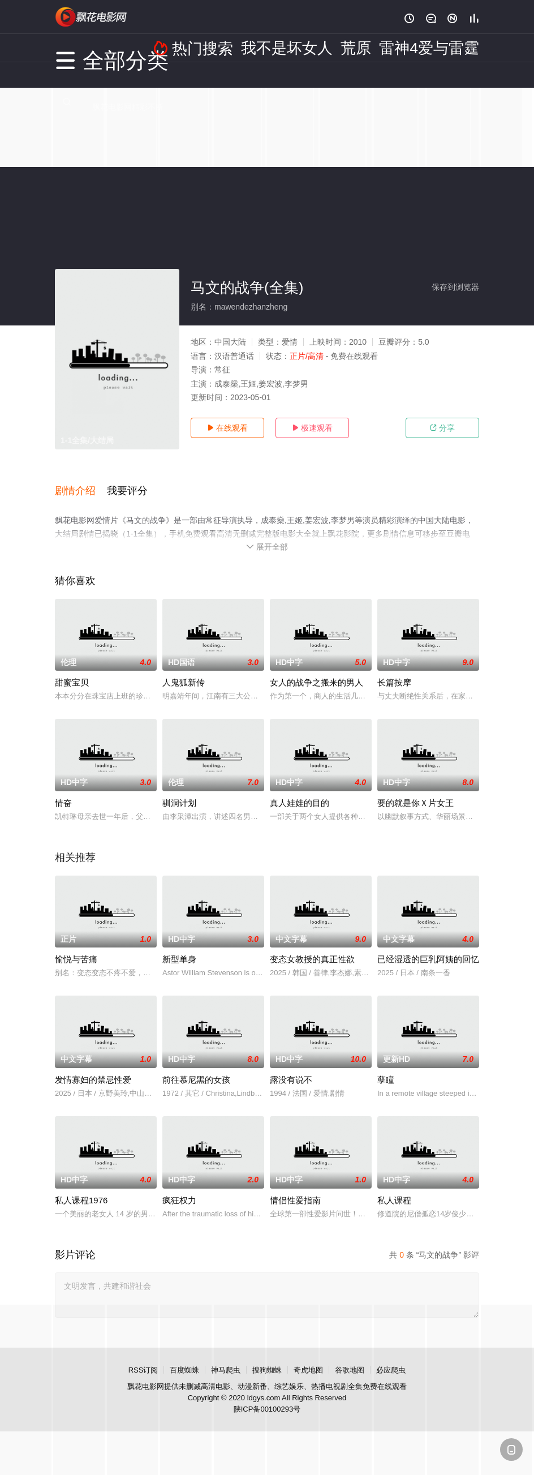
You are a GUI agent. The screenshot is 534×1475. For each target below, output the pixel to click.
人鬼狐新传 (183, 669)
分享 (442, 427)
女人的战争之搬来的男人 (316, 669)
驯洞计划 (179, 790)
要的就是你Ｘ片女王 (415, 790)
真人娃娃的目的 (299, 790)
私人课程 (394, 1187)
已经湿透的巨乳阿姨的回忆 (428, 946)
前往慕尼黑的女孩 (196, 1066)
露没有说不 (291, 1066)
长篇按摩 (394, 669)
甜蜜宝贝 (72, 669)
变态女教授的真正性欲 (312, 946)
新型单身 (179, 946)
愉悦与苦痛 (76, 946)
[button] (81, 483)
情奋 (63, 790)
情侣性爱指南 (295, 1187)
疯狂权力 (179, 1187)
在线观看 (227, 427)
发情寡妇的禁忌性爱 (93, 1066)
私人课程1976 (81, 1187)
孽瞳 (385, 1066)
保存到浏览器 (455, 286)
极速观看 (312, 427)
